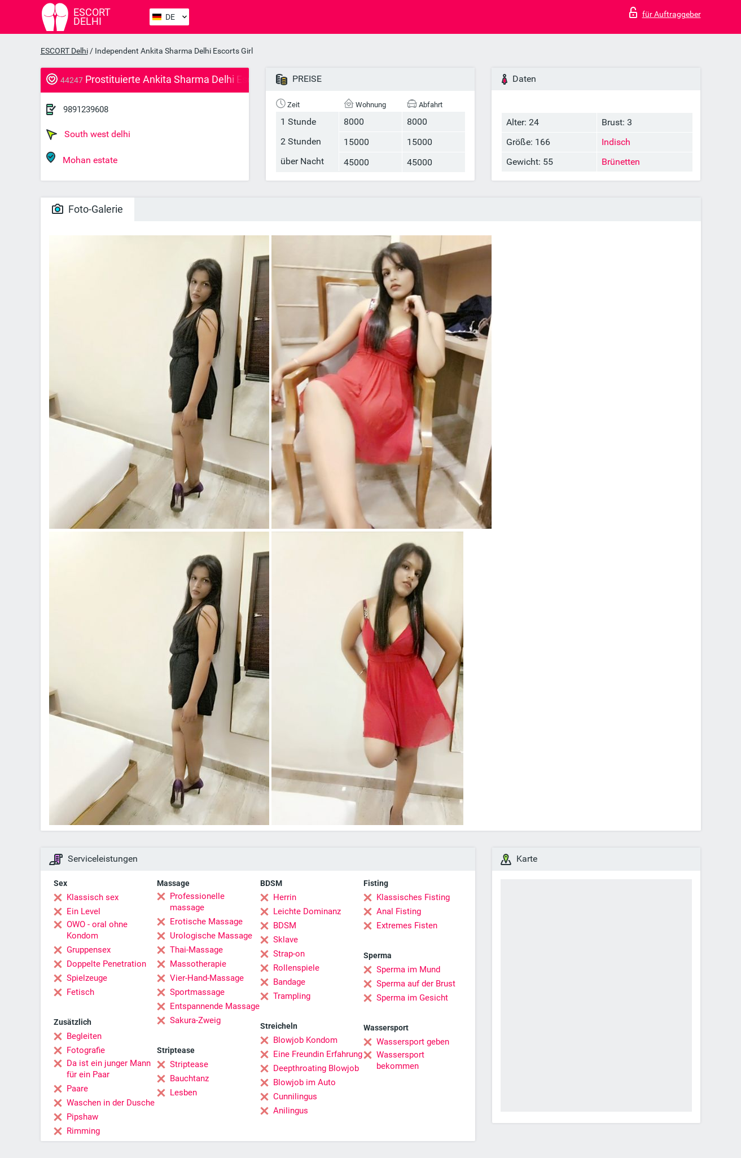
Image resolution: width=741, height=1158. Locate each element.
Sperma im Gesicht (412, 998)
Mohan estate (81, 158)
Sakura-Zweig (195, 1020)
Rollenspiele (296, 968)
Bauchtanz (189, 1078)
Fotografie (86, 1050)
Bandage (289, 982)
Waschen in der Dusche (111, 1103)
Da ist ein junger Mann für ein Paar (109, 1069)
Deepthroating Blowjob (316, 1068)
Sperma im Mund (408, 969)
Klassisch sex (93, 897)
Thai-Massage (196, 950)
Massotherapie (198, 964)
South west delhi (88, 134)
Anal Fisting (398, 911)
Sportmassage (197, 992)
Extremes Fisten (406, 925)
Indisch (616, 142)
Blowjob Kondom (305, 1040)
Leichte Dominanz (307, 911)
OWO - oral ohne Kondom (97, 930)
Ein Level (83, 911)
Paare (77, 1089)
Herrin (284, 897)
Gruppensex (89, 950)
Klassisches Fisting (413, 897)
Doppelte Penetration (106, 964)
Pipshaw (82, 1117)
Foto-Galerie (87, 209)
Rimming (83, 1131)
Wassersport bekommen (400, 1060)
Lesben (183, 1092)
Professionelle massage (197, 902)
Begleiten (84, 1036)
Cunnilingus (295, 1096)
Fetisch (80, 992)
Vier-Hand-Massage (207, 978)
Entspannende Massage (215, 1006)
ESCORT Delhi (64, 50)
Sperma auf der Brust (415, 984)
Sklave (285, 940)
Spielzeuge (87, 978)
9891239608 (85, 109)
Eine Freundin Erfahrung (317, 1054)
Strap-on (289, 954)
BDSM (284, 925)
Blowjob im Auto (304, 1082)
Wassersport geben (412, 1042)
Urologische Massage (211, 936)
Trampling (291, 996)
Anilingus (290, 1111)
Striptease (189, 1064)
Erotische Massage (206, 921)
